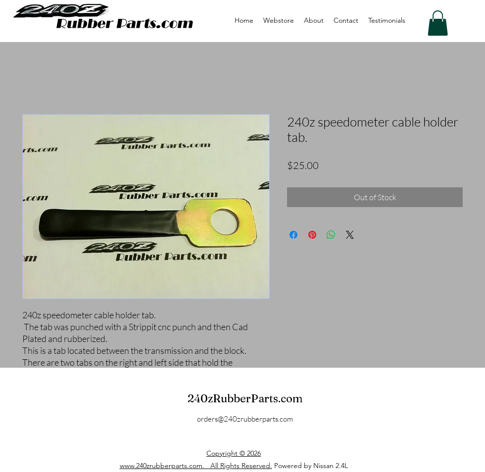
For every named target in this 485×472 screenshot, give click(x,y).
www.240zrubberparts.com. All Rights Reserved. (196, 465)
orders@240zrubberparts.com (245, 419)
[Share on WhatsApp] (331, 235)
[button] (437, 23)
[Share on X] (350, 235)
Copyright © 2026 (233, 453)
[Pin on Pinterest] (312, 235)
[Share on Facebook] (293, 235)
